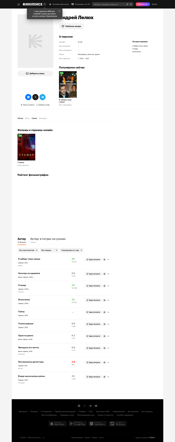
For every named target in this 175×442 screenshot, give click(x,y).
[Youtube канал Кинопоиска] (96, 405)
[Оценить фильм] (104, 259)
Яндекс (152, 437)
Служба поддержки (125, 414)
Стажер (135, 48)
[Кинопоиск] (32, 4)
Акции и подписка (105, 414)
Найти (131, 4)
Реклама (34, 411)
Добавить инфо (44, 104)
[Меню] (18, 4)
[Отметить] (108, 259)
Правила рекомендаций (65, 411)
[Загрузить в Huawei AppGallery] (97, 423)
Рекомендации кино (86, 414)
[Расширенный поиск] (127, 4)
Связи (34, 118)
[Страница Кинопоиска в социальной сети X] (84, 405)
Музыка (87, 437)
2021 (87, 58)
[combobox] (108, 4)
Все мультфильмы (49, 414)
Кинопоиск (36, 437)
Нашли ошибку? (29, 104)
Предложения (119, 411)
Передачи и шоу (67, 414)
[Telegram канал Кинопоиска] (90, 405)
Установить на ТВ (80, 4)
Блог (91, 411)
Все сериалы (147, 411)
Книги (101, 437)
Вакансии (23, 411)
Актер (80, 42)
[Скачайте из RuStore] (117, 423)
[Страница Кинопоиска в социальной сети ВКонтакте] (79, 405)
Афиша (94, 437)
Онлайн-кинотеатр (59, 4)
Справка (82, 411)
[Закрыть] (59, 11)
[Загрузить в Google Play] (77, 423)
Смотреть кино (143, 4)
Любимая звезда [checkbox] (71, 26)
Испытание (136, 51)
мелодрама (82, 54)
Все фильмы (133, 411)
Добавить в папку (35, 73)
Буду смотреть (93, 259)
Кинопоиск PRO (103, 411)
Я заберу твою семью (140, 45)
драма (97, 54)
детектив (90, 54)
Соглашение (46, 411)
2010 (81, 58)
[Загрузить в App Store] (57, 423)
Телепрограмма (77, 437)
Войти (154, 4)
